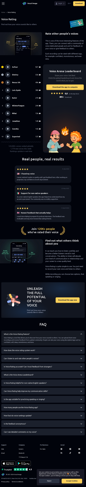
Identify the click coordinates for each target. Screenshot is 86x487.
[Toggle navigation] (3, 3)
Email (3, 453)
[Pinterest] (63, 449)
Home (3, 12)
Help (2, 449)
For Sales (42, 449)
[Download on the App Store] (8, 463)
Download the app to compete (65, 87)
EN (69, 3)
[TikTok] (72, 453)
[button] (60, 3)
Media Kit (21, 453)
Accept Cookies (72, 481)
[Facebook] (81, 453)
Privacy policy (5, 481)
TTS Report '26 (23, 457)
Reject (49, 481)
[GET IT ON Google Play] (24, 463)
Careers (21, 449)
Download (79, 3)
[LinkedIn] (63, 453)
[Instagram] (72, 449)
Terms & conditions (17, 481)
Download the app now (67, 300)
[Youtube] (81, 449)
